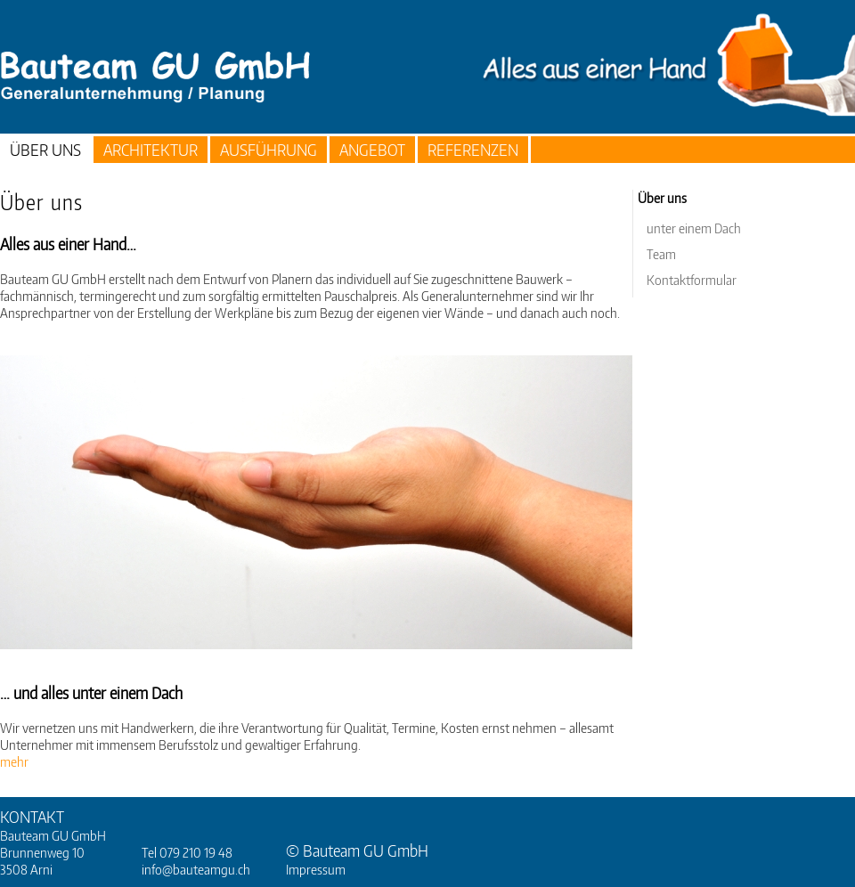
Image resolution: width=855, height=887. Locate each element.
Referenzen (473, 149)
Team (661, 254)
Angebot (372, 149)
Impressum (316, 869)
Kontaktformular (692, 280)
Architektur (150, 149)
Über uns (45, 149)
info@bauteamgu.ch (196, 869)
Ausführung (268, 149)
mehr (14, 761)
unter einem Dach (694, 228)
